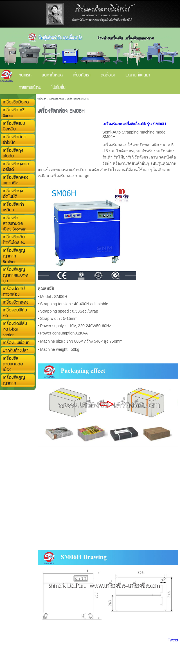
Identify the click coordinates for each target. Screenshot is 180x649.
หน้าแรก (41, 99)
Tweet (173, 640)
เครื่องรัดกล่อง (57, 99)
